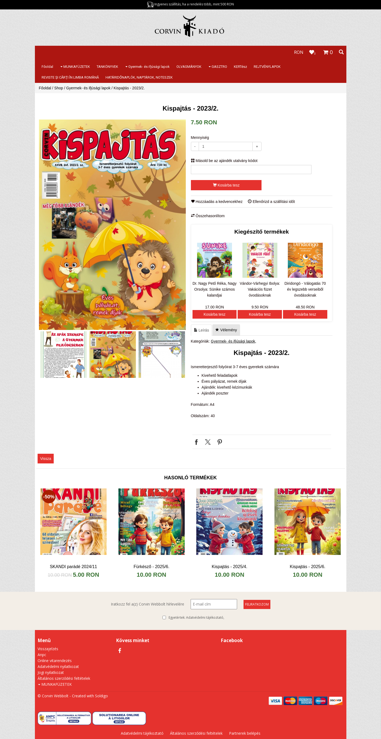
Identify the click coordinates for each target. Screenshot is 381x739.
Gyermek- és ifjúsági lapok (147, 67)
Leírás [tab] (201, 330)
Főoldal (47, 67)
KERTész (240, 67)
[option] (112, 224)
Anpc (42, 654)
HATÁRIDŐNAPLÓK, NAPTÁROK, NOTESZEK (139, 77)
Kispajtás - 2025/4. (230, 566)
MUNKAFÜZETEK (75, 67)
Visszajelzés (48, 648)
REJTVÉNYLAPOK (267, 67)
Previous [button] (44, 354)
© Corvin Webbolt (53, 695)
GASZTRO (218, 67)
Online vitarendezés (55, 660)
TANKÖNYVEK (107, 67)
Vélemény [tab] (226, 330)
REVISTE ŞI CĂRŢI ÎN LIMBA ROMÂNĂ (70, 77)
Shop (58, 88)
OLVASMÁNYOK (188, 67)
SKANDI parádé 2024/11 (73, 566)
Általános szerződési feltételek (64, 678)
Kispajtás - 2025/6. (307, 566)
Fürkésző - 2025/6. (151, 566)
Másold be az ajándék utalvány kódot (224, 161)
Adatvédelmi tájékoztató (204, 617)
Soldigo (101, 695)
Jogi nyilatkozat (51, 672)
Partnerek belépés (244, 733)
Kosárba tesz (226, 185)
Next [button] (180, 354)
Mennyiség (200, 137)
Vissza (45, 458)
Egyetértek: (196, 618)
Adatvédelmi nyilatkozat (58, 666)
